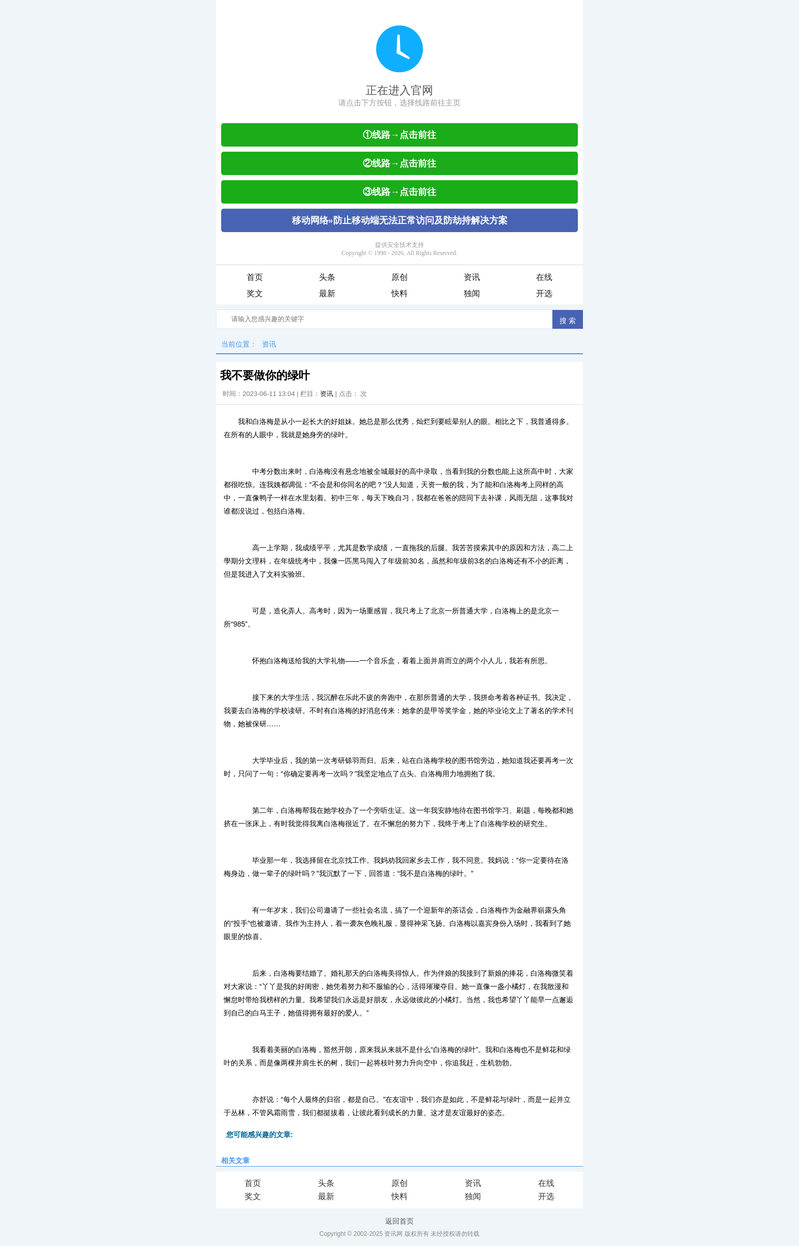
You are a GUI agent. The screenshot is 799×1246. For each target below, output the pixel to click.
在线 (544, 277)
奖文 (255, 293)
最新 (327, 293)
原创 (399, 277)
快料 (399, 293)
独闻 (472, 293)
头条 (327, 277)
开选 (544, 293)
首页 (255, 277)
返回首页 (399, 1221)
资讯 (472, 277)
